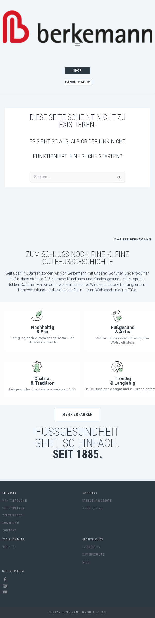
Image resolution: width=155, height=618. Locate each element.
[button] (77, 45)
